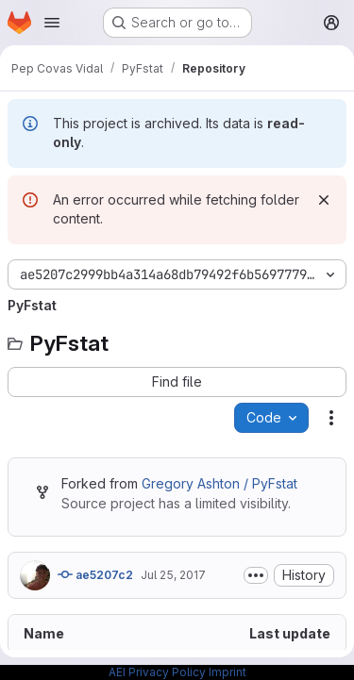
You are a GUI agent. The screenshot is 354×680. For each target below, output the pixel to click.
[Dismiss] (323, 200)
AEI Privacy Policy (157, 672)
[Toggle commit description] (256, 575)
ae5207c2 (95, 574)
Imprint (227, 672)
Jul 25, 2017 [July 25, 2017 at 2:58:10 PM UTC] (173, 575)
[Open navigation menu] (52, 23)
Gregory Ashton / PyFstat (219, 483)
